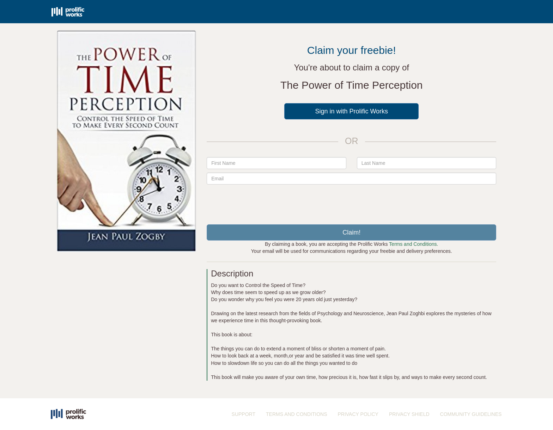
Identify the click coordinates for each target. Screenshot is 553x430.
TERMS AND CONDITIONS (296, 414)
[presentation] (351, 202)
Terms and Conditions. (413, 244)
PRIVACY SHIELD (409, 414)
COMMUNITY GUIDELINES (471, 414)
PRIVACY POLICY (358, 414)
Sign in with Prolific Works (351, 111)
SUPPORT (243, 414)
